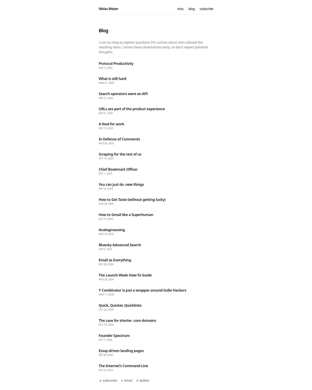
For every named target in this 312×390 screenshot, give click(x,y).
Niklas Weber (108, 9)
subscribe (206, 9)
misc (180, 9)
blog (191, 9)
